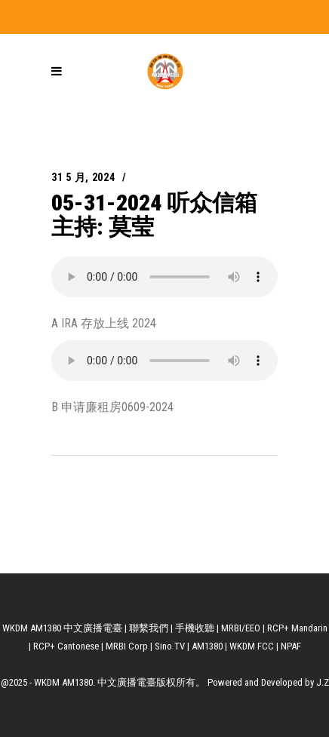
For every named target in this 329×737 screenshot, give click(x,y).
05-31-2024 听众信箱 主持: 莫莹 (154, 214)
